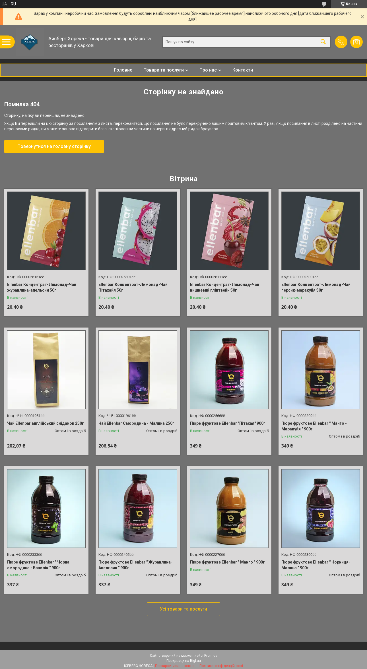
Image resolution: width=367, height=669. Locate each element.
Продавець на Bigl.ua (183, 661)
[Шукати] (323, 42)
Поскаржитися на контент (176, 666)
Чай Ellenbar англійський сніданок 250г (45, 423)
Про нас (208, 70)
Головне (123, 70)
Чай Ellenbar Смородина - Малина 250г (136, 423)
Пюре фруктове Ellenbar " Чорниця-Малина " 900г (315, 565)
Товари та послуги (164, 70)
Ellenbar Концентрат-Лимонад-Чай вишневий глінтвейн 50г (224, 287)
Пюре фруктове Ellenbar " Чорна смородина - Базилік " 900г (38, 565)
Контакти (242, 70)
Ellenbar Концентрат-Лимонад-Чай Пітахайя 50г (133, 287)
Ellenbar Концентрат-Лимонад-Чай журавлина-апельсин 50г (41, 287)
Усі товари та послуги (183, 609)
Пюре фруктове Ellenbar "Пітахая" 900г (227, 423)
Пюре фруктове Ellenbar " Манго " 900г (227, 562)
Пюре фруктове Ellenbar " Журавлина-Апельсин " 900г (135, 565)
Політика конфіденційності (221, 666)
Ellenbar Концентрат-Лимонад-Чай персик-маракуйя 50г (315, 287)
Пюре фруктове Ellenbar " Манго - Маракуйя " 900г (314, 426)
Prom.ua (210, 656)
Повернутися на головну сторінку (54, 146)
